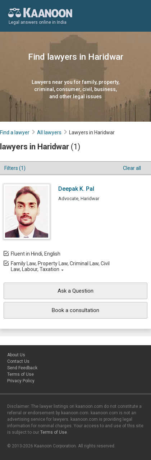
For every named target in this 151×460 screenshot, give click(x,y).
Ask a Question (75, 291)
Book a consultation (75, 310)
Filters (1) (15, 168)
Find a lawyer (14, 132)
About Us (16, 354)
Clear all (132, 168)
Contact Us (18, 361)
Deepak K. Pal (76, 188)
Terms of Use (20, 374)
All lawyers (49, 132)
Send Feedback (22, 367)
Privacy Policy (21, 380)
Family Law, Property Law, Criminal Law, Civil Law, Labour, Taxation (60, 266)
